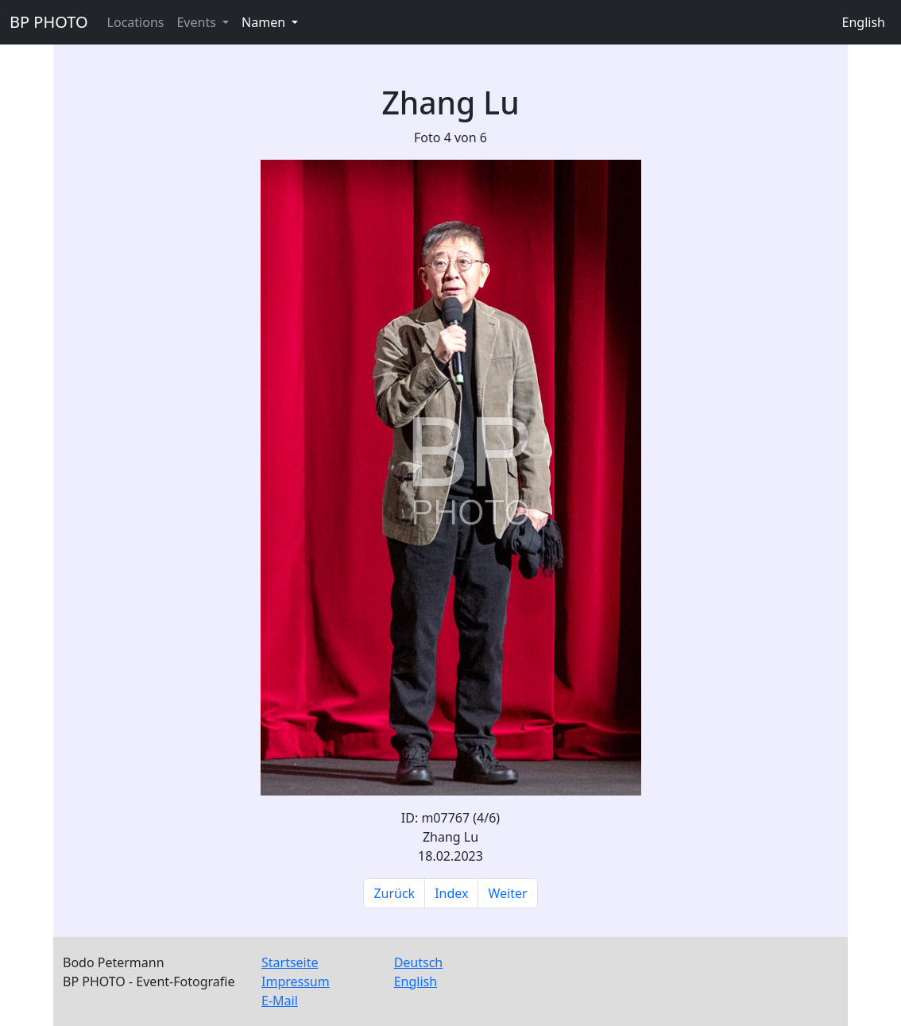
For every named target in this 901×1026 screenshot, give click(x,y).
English (863, 22)
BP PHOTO (49, 22)
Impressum (295, 981)
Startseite (290, 962)
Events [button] (197, 22)
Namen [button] (265, 22)
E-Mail (279, 1000)
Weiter (507, 893)
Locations (135, 22)
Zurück (394, 893)
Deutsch (418, 962)
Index (451, 893)
